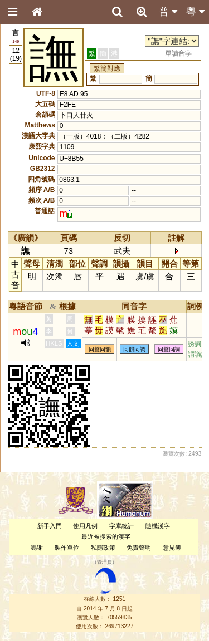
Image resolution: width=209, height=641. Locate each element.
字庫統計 (121, 525)
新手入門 (49, 525)
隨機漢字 (157, 525)
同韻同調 (134, 349)
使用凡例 (85, 525)
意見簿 (172, 547)
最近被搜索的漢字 (105, 536)
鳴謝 (37, 547)
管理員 (104, 562)
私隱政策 (103, 547)
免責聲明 (139, 547)
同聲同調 (169, 349)
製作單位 (67, 547)
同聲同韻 (100, 349)
